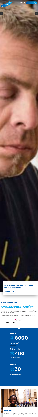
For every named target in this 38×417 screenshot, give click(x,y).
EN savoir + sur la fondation (19, 381)
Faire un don (31, 3)
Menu (22, 2)
